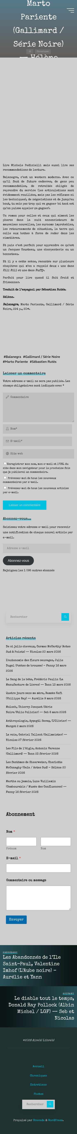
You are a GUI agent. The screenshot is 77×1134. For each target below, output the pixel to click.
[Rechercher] (65, 617)
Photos (38, 1094)
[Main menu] (70, 10)
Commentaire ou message (26, 880)
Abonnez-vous (18, 560)
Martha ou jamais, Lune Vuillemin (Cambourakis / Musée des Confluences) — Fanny (36, 787)
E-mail (13, 858)
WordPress (55, 1120)
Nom (43, 848)
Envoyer (16, 919)
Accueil (38, 1066)
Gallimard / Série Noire (42, 357)
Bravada (38, 1120)
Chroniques (43, 52)
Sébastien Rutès (44, 362)
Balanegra (13, 357)
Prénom (11, 848)
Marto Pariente (16, 362)
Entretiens (38, 1084)
